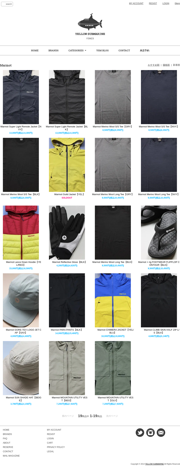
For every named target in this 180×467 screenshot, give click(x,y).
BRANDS (53, 50)
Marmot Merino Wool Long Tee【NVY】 (159, 194)
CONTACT (124, 50)
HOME (35, 50)
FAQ (5, 438)
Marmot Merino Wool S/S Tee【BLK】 (21, 194)
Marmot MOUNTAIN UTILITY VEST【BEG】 (66, 399)
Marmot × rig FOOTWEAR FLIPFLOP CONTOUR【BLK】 (159, 263)
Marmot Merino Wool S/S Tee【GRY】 (113, 126)
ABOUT (6, 443)
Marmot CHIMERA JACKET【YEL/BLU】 (113, 331)
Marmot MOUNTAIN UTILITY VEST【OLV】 (113, 399)
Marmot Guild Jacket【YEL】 (67, 194)
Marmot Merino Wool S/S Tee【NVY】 (159, 126)
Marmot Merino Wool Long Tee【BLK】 (112, 262)
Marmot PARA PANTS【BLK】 (67, 329)
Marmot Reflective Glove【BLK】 (67, 262)
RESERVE (8, 447)
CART (50, 443)
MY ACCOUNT (136, 3)
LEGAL (50, 451)
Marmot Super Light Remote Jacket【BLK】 (67, 128)
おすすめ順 (153, 65)
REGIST (153, 3)
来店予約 (144, 50)
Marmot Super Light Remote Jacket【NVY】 (21, 128)
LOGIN (166, 3)
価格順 (166, 65)
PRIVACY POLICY (56, 447)
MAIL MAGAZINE (11, 456)
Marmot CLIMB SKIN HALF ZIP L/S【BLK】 (159, 331)
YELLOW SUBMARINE (154, 464)
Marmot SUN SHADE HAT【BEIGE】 (21, 399)
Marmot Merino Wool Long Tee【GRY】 (113, 194)
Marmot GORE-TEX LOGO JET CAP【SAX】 (21, 331)
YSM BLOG (102, 50)
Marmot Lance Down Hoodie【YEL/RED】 (21, 263)
